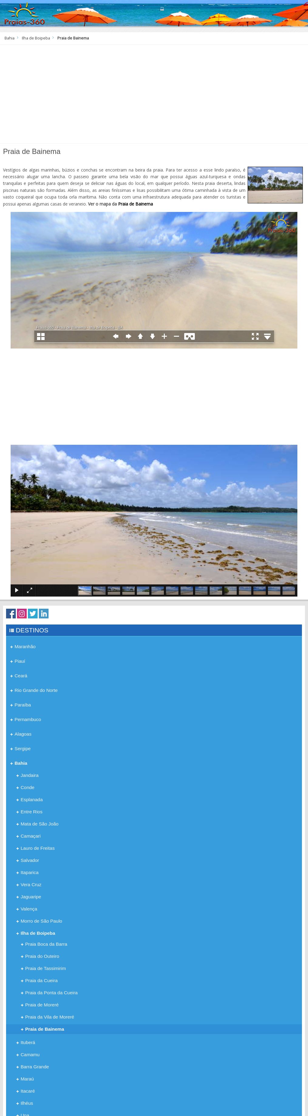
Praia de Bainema (135, 204)
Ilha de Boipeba (36, 38)
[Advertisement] (154, 96)
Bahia (10, 38)
